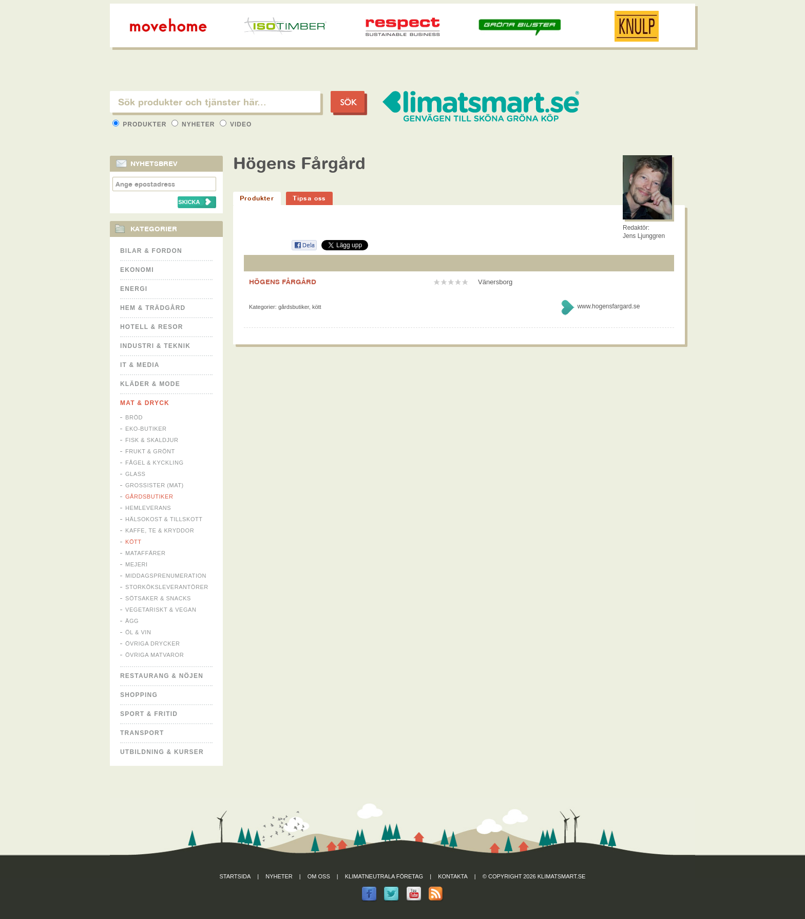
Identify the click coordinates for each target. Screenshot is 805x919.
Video (236, 124)
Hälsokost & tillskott (164, 519)
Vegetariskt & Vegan (160, 609)
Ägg (132, 621)
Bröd (134, 417)
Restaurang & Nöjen (161, 675)
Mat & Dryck (144, 403)
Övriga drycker (152, 643)
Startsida (235, 876)
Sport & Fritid (149, 714)
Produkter (140, 124)
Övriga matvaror (154, 655)
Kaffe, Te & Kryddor (159, 530)
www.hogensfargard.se (608, 306)
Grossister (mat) (154, 485)
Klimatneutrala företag (384, 876)
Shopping (139, 695)
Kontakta (453, 876)
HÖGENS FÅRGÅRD (282, 282)
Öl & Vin (138, 632)
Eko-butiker (146, 429)
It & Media (140, 365)
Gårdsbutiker (149, 496)
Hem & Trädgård (152, 307)
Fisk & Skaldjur (152, 440)
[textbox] (215, 102)
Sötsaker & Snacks (158, 598)
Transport (142, 733)
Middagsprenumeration (165, 576)
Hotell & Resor (151, 326)
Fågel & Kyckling (154, 463)
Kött (133, 542)
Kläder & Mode (150, 384)
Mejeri (136, 564)
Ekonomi (137, 269)
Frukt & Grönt (150, 451)
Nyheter (194, 124)
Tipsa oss (309, 198)
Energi (133, 288)
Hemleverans (148, 508)
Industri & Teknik (155, 346)
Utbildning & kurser (162, 752)
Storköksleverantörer (166, 587)
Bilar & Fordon (151, 250)
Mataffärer (145, 553)
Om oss (319, 876)
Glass (135, 474)
